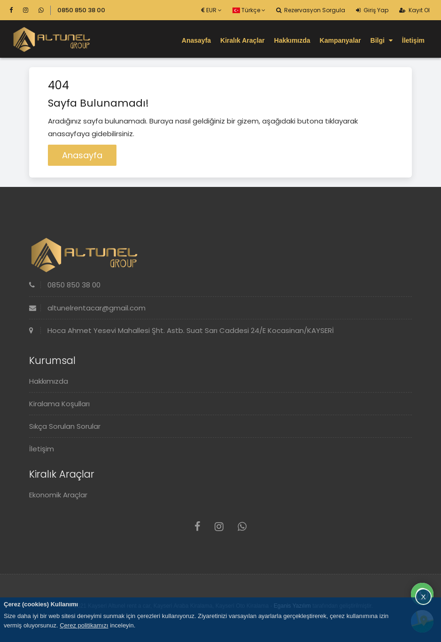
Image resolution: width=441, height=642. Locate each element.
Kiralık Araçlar (242, 40)
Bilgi (382, 40)
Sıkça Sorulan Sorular (65, 426)
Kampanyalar (340, 40)
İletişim (413, 40)
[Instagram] (30, 10)
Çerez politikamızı (84, 625)
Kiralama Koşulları (59, 404)
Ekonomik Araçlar (58, 495)
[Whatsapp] (41, 10)
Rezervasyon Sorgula (310, 10)
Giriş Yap (372, 10)
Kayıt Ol (414, 10)
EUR (211, 10)
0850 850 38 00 (81, 10)
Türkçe (248, 10)
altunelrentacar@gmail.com (87, 308)
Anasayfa (196, 40)
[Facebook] (15, 10)
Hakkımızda (292, 40)
